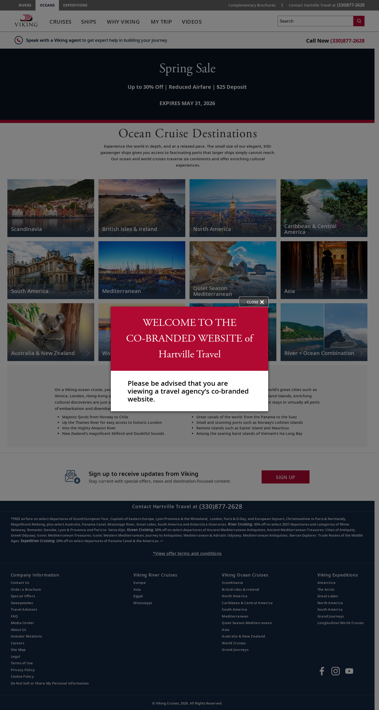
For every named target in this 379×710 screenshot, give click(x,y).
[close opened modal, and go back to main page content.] (253, 302)
